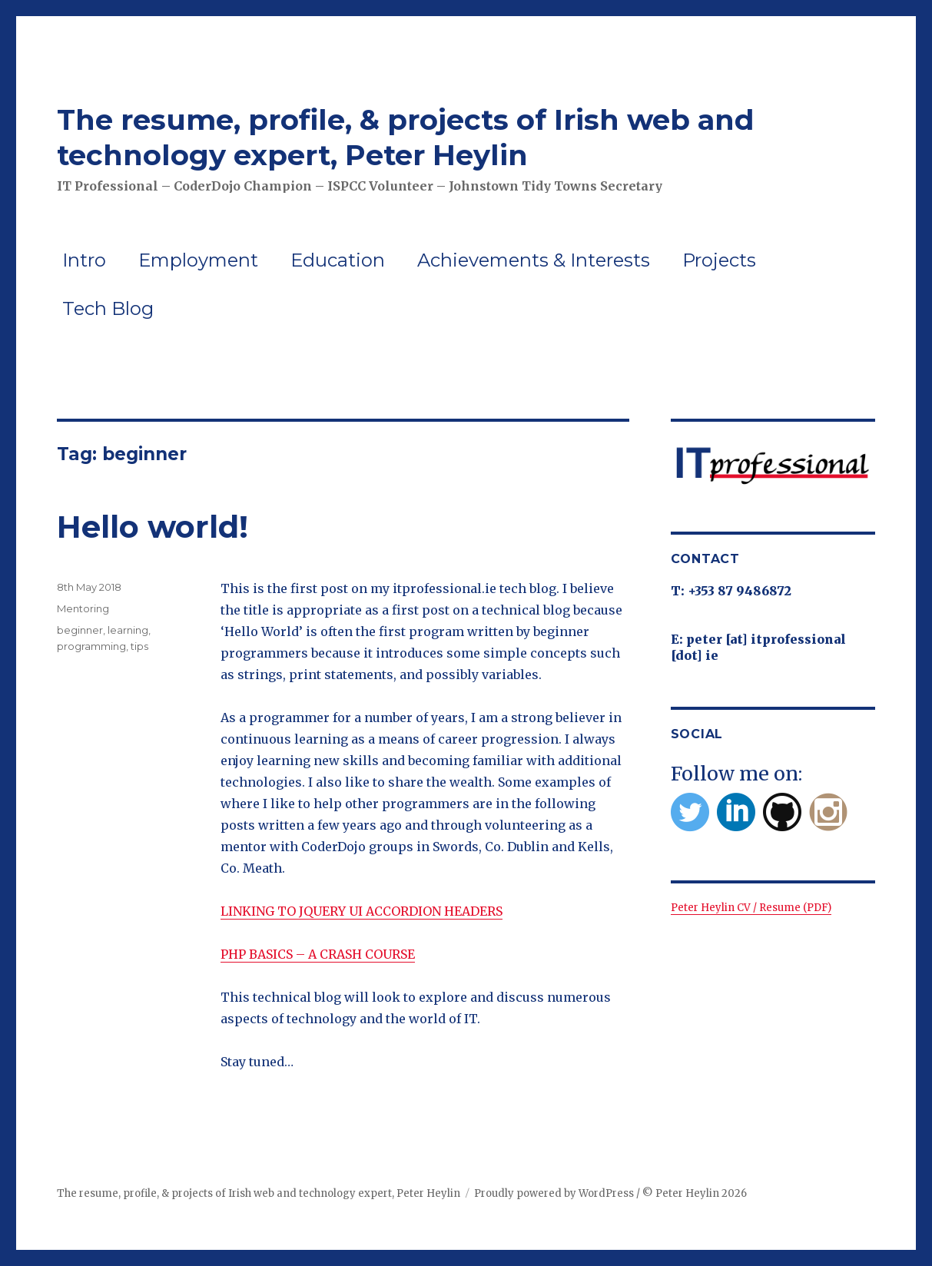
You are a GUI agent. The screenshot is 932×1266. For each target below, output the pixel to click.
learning (128, 630)
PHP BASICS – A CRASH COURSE (318, 954)
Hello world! (152, 526)
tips (139, 646)
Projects (719, 260)
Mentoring (83, 608)
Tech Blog (108, 308)
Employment (198, 260)
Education (337, 260)
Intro (84, 260)
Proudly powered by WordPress (554, 1193)
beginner (80, 630)
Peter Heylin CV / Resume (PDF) (751, 907)
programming (91, 646)
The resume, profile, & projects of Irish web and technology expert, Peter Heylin (405, 137)
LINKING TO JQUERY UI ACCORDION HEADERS (361, 911)
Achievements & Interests (533, 260)
